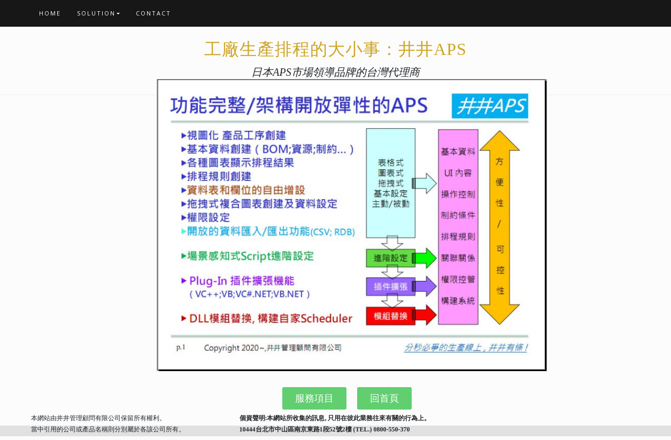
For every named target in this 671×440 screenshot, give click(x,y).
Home (50, 13)
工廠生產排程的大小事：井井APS (335, 49)
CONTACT (153, 13)
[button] (314, 398)
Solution (96, 13)
